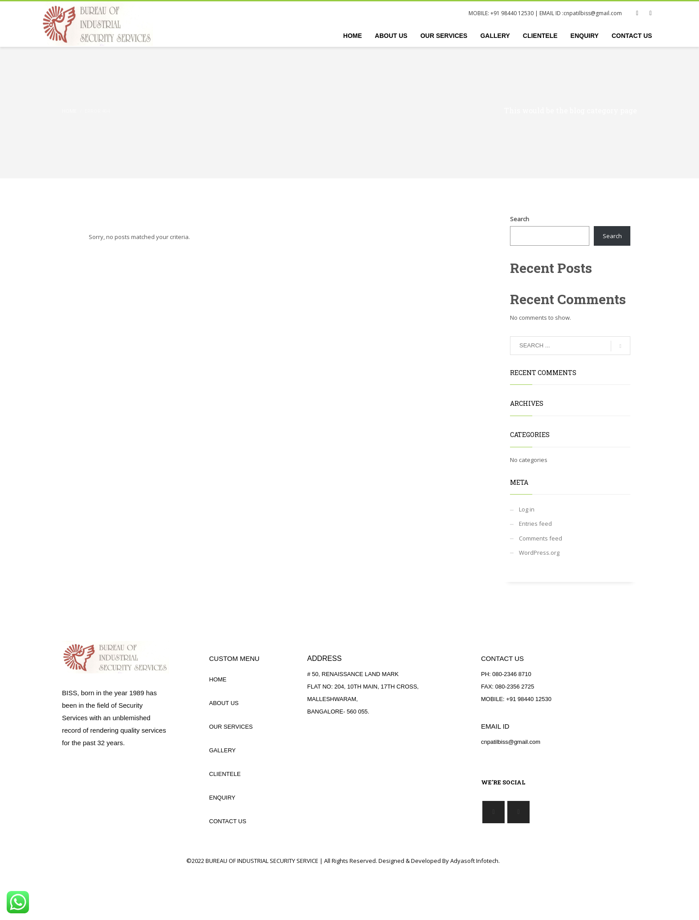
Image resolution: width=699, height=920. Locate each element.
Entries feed (535, 524)
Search (519, 219)
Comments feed (540, 538)
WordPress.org (539, 553)
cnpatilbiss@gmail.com (592, 13)
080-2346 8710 (511, 674)
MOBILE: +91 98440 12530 (501, 13)
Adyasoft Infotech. (475, 861)
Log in (527, 509)
